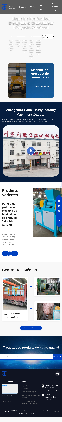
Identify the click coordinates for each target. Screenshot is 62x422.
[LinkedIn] (59, 221)
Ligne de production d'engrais (28, 387)
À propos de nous (55, 7)
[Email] (59, 201)
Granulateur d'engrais (28, 391)
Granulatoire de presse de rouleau (30, 396)
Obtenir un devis (10, 253)
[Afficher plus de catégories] (48, 36)
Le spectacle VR (44, 7)
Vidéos (33, 7)
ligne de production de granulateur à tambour (29, 402)
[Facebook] (59, 216)
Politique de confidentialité (7, 400)
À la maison (12, 7)
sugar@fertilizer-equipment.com (51, 398)
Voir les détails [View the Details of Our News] (31, 328)
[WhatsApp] (59, 206)
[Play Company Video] (31, 150)
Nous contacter (7, 395)
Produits (22, 7)
